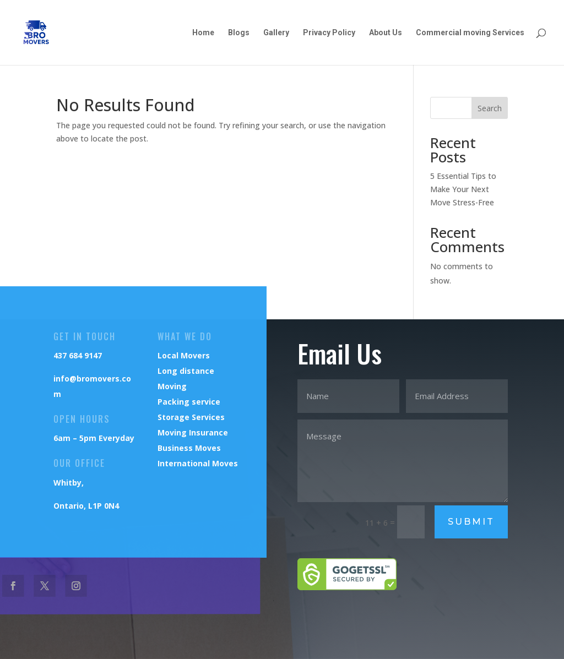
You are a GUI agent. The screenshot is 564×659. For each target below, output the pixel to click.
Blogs (239, 33)
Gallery (276, 33)
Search (490, 108)
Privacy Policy (329, 33)
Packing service (188, 401)
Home (203, 33)
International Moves (197, 463)
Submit (471, 521)
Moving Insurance (192, 432)
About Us (385, 33)
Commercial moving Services (470, 33)
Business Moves (188, 448)
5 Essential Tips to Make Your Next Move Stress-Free (463, 189)
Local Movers (183, 355)
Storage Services (190, 417)
